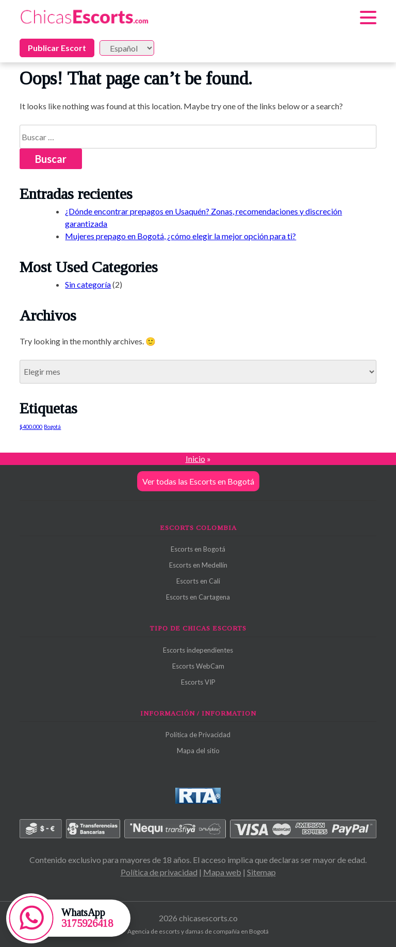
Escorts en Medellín (198, 565)
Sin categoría (88, 284)
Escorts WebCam (198, 666)
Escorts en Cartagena (198, 597)
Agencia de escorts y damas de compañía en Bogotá (198, 931)
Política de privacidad (159, 872)
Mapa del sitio (198, 750)
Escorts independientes (198, 650)
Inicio (195, 458)
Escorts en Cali (198, 581)
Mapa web (222, 872)
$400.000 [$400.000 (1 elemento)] (31, 426)
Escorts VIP (198, 682)
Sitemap (261, 872)
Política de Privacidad (198, 734)
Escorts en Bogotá (198, 549)
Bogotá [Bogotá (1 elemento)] (52, 426)
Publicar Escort (57, 48)
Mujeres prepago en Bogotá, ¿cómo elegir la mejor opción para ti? (180, 236)
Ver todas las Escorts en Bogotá (198, 481)
